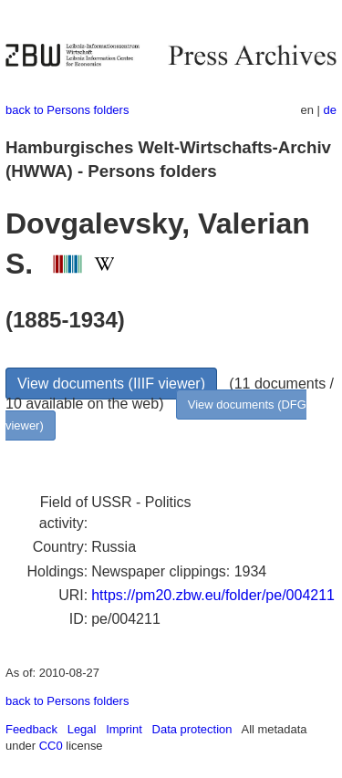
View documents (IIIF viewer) (111, 383)
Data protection (192, 729)
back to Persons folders (67, 110)
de (330, 110)
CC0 (51, 745)
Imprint (124, 729)
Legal (82, 729)
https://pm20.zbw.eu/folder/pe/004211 (213, 595)
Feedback (31, 729)
